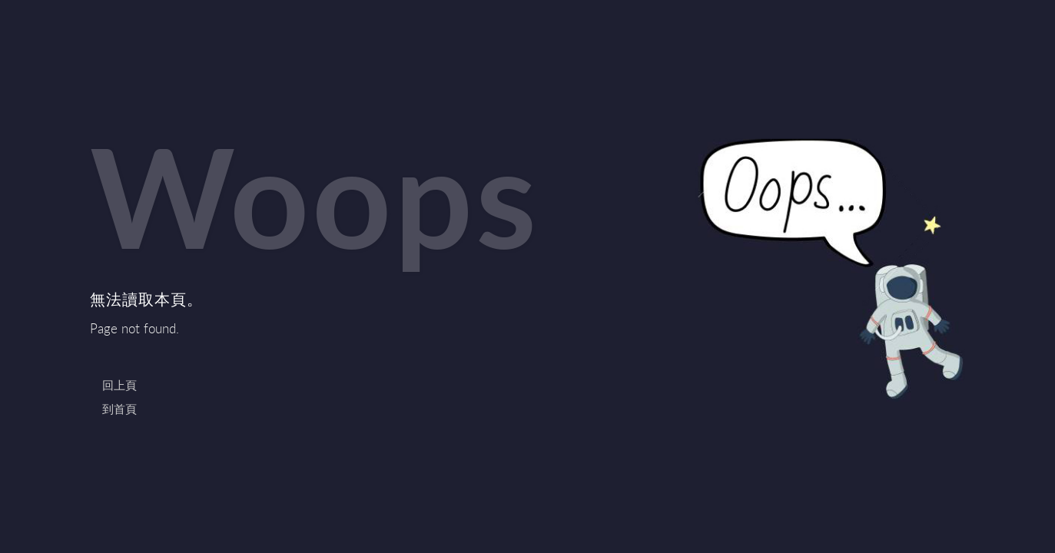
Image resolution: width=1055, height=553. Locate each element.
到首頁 (119, 409)
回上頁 (119, 385)
